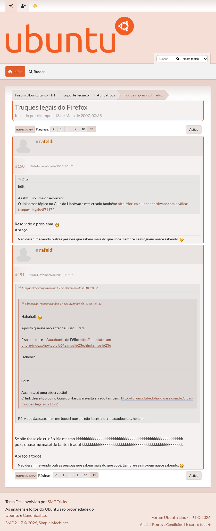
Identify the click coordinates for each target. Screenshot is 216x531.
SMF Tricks (57, 501)
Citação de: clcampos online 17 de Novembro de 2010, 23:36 (60, 288)
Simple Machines (54, 522)
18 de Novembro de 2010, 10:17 (51, 166)
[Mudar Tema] (35, 6)
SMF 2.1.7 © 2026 (21, 522)
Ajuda (144, 524)
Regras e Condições (167, 524)
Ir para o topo (26, 475)
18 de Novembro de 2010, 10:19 (51, 274)
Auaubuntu (55, 340)
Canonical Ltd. (35, 515)
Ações (193, 129)
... (68, 129)
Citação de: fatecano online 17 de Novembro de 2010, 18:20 (63, 304)
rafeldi (46, 141)
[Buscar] (178, 58)
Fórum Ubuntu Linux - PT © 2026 (181, 517)
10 (83, 129)
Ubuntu (12, 515)
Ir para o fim (24, 129)
